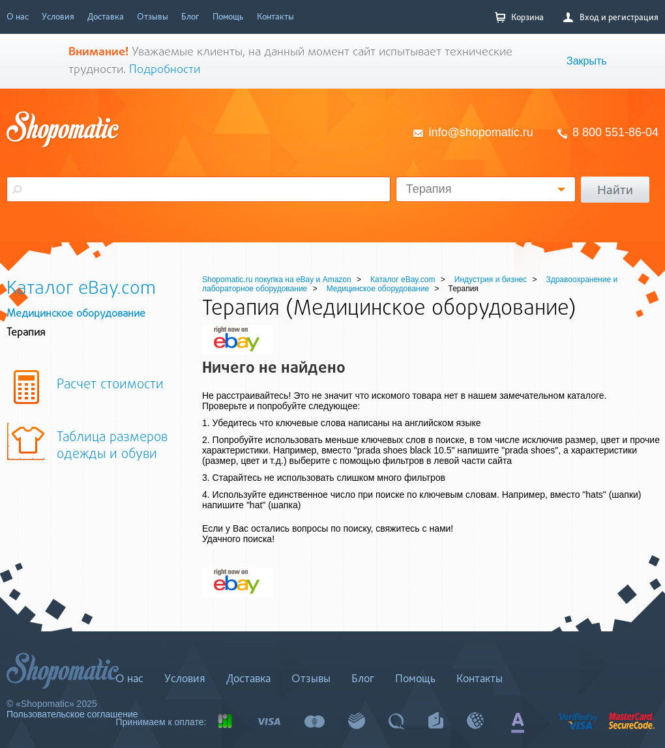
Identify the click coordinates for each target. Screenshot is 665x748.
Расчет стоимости (110, 385)
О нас (18, 16)
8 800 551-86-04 (615, 132)
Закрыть (587, 60)
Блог (190, 16)
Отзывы (152, 16)
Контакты (275, 16)
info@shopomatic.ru (481, 132)
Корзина (519, 17)
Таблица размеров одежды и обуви (112, 446)
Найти (615, 189)
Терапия (429, 188)
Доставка (105, 16)
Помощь (228, 16)
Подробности (164, 70)
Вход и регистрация (610, 17)
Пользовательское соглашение (72, 714)
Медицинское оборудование (76, 314)
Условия (58, 16)
